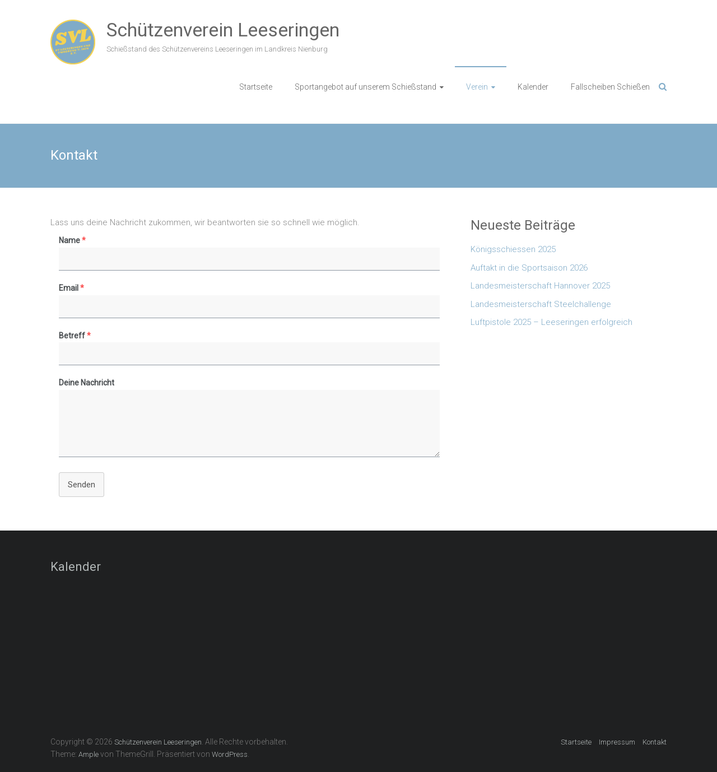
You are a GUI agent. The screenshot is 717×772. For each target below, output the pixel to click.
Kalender (533, 86)
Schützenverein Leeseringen (222, 29)
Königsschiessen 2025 (513, 249)
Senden (81, 485)
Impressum (617, 742)
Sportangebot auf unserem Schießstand (365, 86)
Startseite (255, 86)
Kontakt (654, 742)
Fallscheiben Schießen (610, 86)
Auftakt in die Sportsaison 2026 (529, 268)
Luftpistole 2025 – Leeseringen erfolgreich (551, 322)
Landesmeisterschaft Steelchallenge (541, 304)
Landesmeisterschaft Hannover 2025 (540, 286)
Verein (477, 86)
